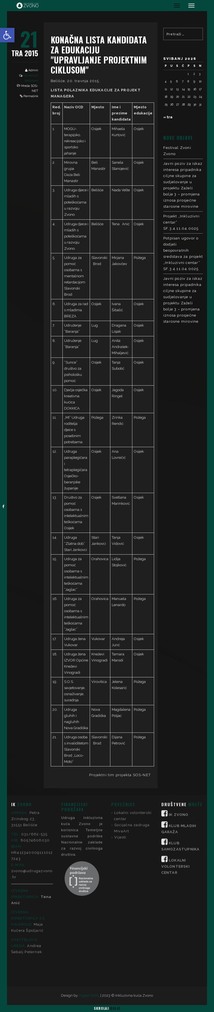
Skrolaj (107, 1008)
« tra (167, 117)
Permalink (30, 96)
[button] (7, 35)
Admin (33, 70)
